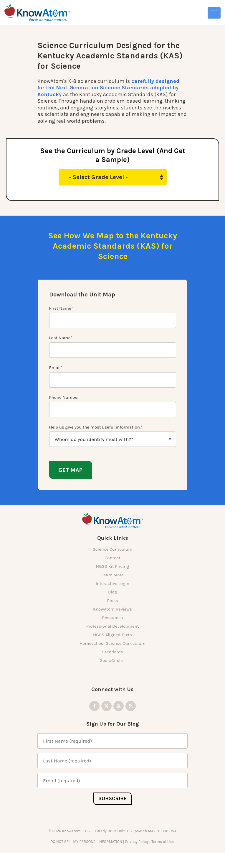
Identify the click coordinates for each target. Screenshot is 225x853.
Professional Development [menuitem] (112, 626)
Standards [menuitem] (112, 651)
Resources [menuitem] (112, 617)
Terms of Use (163, 841)
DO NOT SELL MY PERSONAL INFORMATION (86, 841)
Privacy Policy (137, 841)
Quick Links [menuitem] (112, 538)
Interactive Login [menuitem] (112, 583)
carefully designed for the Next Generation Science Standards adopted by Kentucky (108, 88)
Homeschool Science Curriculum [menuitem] (112, 643)
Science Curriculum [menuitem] (113, 549)
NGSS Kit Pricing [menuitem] (112, 566)
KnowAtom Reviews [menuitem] (112, 609)
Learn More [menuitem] (112, 575)
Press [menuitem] (112, 600)
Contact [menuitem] (112, 557)
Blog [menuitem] (112, 592)
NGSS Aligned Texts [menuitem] (112, 634)
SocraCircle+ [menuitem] (112, 660)
